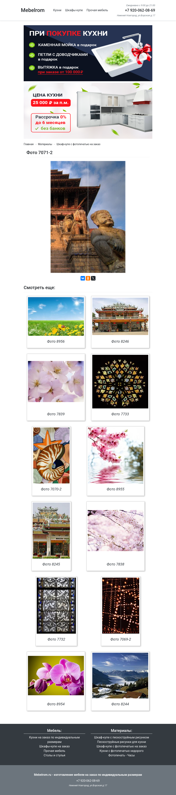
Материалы (45, 144)
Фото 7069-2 (120, 639)
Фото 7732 (56, 639)
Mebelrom (33, 10)
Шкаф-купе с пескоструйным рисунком (121, 737)
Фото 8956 (56, 341)
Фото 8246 (120, 341)
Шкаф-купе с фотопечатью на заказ (78, 144)
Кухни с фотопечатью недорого (122, 751)
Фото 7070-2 (51, 489)
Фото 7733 (120, 414)
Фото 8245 (51, 564)
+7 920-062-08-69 (140, 10)
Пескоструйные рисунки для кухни (121, 742)
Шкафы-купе (74, 10)
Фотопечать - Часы (121, 755)
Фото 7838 (115, 564)
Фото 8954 (56, 704)
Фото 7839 (56, 414)
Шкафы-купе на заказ (54, 746)
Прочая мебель (97, 10)
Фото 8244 (120, 704)
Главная (29, 144)
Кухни (57, 10)
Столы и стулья (54, 755)
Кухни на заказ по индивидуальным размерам (54, 740)
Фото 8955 (115, 489)
